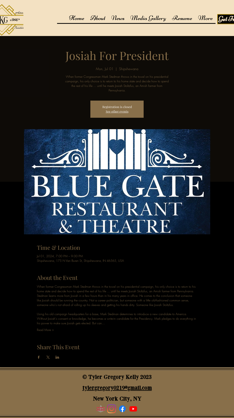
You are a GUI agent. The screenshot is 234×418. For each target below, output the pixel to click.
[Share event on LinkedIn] (57, 357)
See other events (117, 111)
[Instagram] (111, 408)
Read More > (45, 330)
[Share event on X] (48, 357)
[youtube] (133, 408)
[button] (148, 18)
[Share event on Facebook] (39, 357)
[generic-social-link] (122, 408)
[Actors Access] (100, 408)
